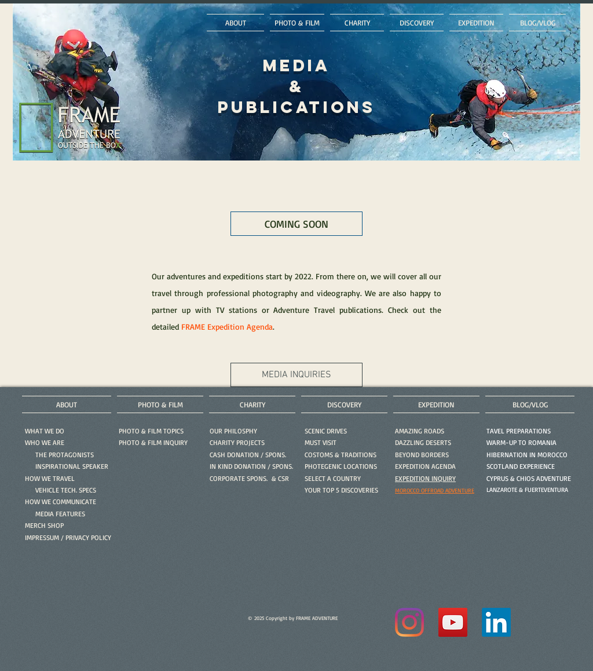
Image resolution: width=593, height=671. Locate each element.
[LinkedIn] (496, 622)
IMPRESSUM (42, 537)
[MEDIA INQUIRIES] (296, 375)
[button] (153, 442)
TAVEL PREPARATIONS (518, 430)
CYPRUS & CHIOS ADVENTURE (528, 478)
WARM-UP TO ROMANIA (521, 442)
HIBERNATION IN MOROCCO (527, 454)
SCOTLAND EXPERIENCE (520, 466)
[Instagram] (409, 622)
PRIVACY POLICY (88, 537)
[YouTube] (452, 622)
